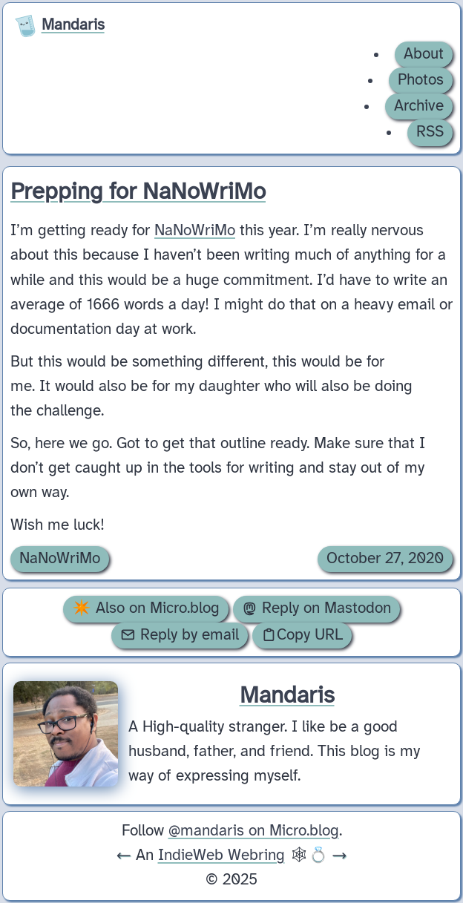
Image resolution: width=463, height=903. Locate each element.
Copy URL (302, 635)
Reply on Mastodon (316, 608)
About (424, 54)
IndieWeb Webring (221, 855)
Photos (421, 80)
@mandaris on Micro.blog (253, 831)
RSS (430, 132)
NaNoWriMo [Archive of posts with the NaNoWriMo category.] (59, 559)
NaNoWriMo (194, 231)
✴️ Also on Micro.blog (146, 608)
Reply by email (179, 635)
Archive (419, 106)
